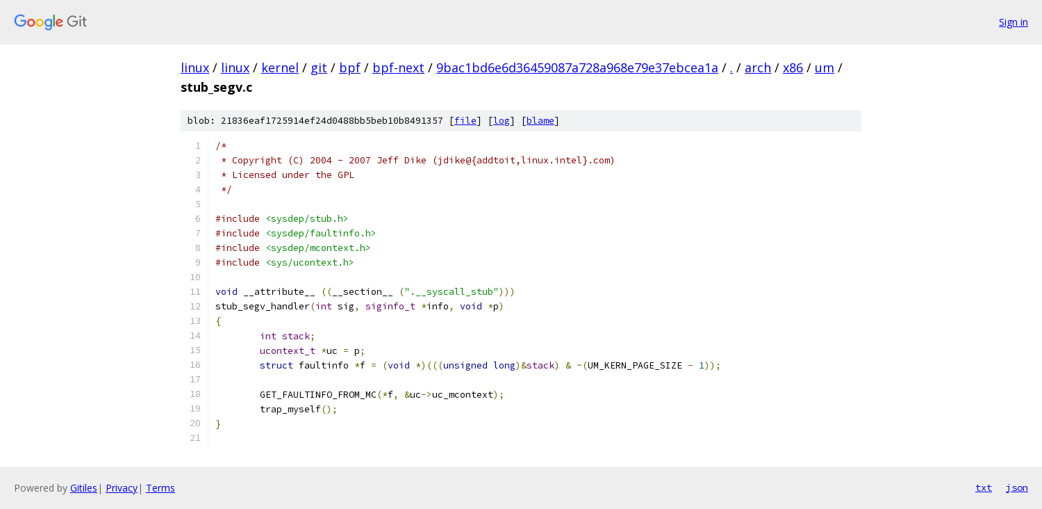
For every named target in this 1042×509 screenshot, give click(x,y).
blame (540, 121)
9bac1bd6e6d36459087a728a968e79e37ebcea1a (577, 67)
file (465, 121)
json (1017, 487)
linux (195, 67)
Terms (160, 487)
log (501, 121)
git (319, 67)
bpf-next (398, 67)
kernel (280, 67)
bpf (350, 67)
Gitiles (83, 487)
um (824, 67)
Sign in (1013, 22)
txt (983, 487)
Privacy (122, 487)
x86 (793, 67)
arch (758, 67)
